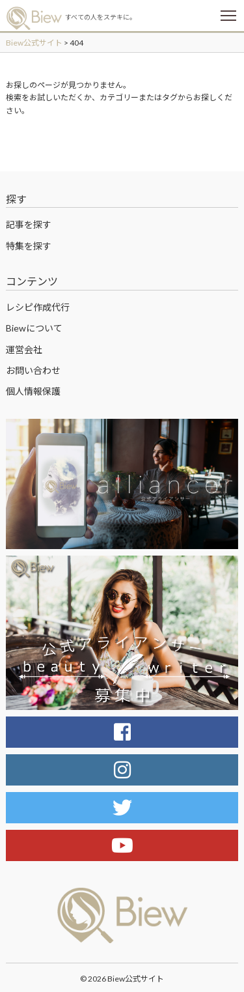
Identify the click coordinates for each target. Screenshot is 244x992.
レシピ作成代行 (38, 307)
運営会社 (24, 349)
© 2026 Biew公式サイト (122, 979)
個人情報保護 (33, 391)
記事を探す (28, 224)
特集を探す (28, 245)
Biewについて (34, 327)
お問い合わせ (33, 370)
